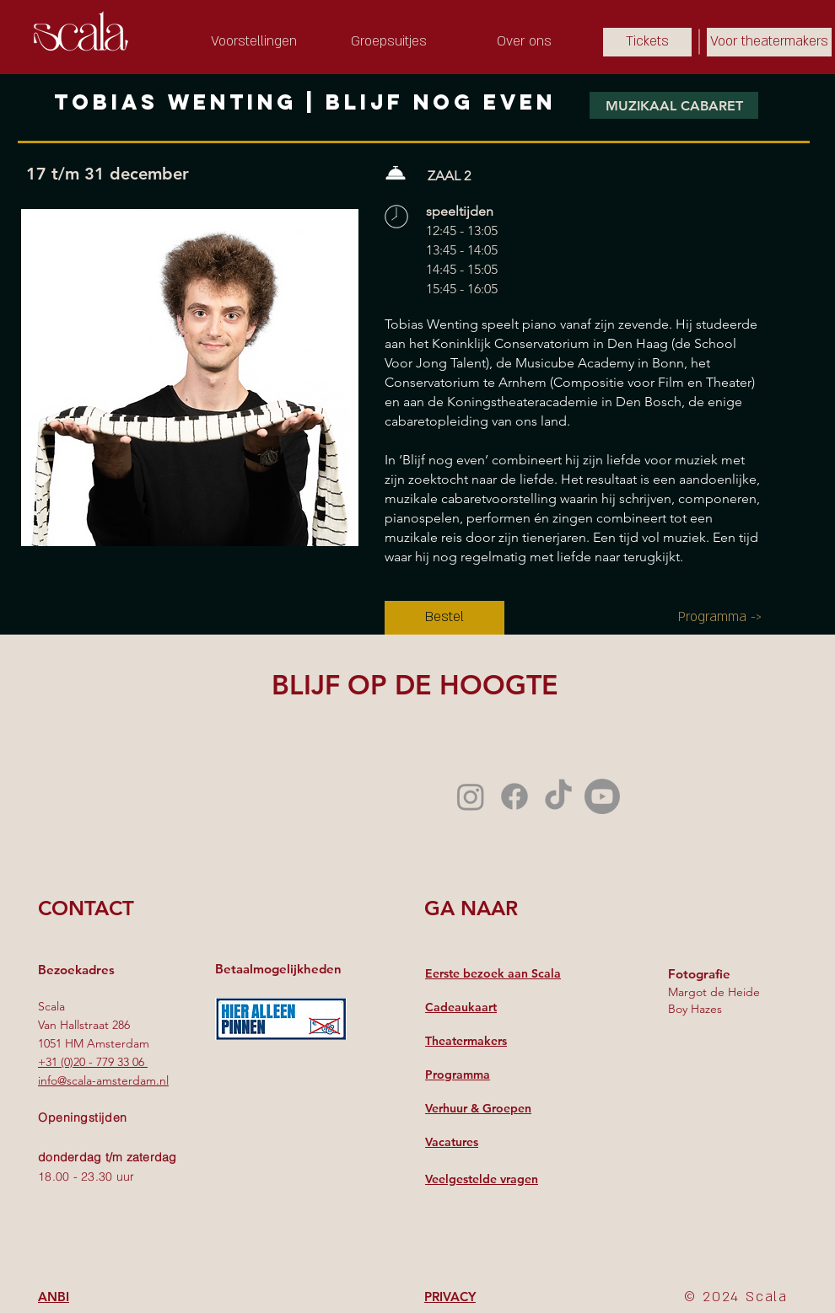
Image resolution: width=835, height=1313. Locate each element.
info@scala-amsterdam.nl (103, 1080)
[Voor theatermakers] (769, 42)
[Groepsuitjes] (389, 42)
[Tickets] (647, 42)
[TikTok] (558, 796)
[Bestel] (444, 618)
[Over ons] (524, 42)
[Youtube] (602, 796)
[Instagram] (470, 796)
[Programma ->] (720, 618)
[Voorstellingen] (254, 42)
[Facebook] (514, 796)
